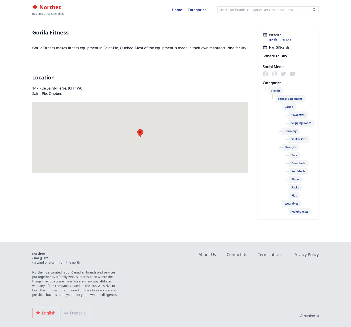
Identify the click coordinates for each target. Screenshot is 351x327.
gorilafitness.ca (280, 39)
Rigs (294, 195)
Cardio (289, 107)
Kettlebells (298, 171)
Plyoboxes (298, 115)
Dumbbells (298, 163)
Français (75, 313)
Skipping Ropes (301, 123)
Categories (197, 9)
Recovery (291, 131)
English (46, 313)
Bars (294, 155)
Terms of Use (270, 254)
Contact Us (237, 254)
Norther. (47, 7)
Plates (295, 179)
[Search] (314, 10)
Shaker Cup (298, 139)
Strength (290, 147)
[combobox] (268, 10)
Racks (295, 187)
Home (177, 9)
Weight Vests (299, 212)
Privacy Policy (306, 254)
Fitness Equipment (290, 99)
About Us (207, 254)
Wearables (291, 203)
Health (275, 91)
